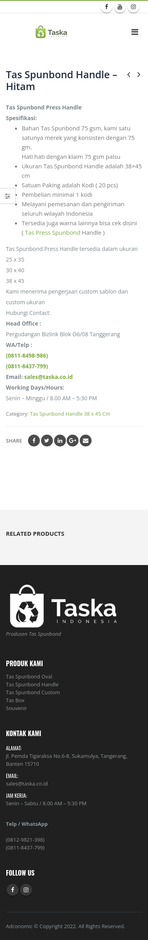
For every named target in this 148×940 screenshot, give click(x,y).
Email (86, 440)
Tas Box (15, 700)
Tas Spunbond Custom (33, 692)
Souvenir (16, 708)
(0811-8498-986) (27, 355)
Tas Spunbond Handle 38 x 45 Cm (70, 413)
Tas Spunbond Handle (32, 684)
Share (14, 440)
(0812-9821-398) (25, 839)
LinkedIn (60, 440)
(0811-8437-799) (27, 366)
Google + (73, 440)
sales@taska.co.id (48, 377)
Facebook (34, 440)
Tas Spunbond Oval (29, 676)
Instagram (26, 890)
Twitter (47, 440)
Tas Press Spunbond (53, 232)
